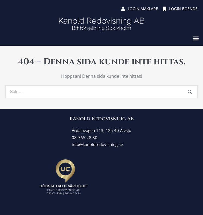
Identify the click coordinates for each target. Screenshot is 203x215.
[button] (195, 38)
